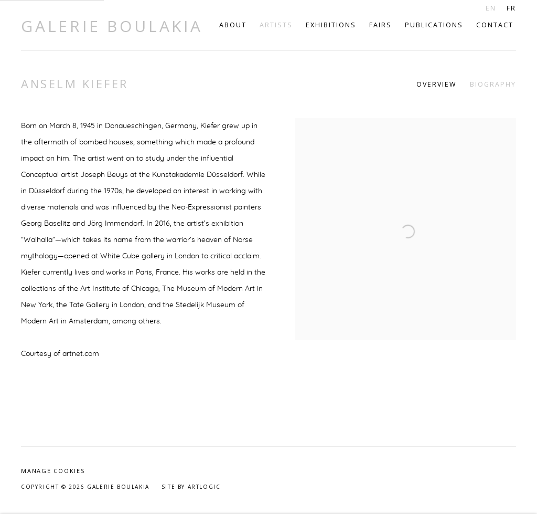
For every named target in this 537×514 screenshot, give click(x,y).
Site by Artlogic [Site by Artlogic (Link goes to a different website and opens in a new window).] (191, 486)
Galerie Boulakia (112, 26)
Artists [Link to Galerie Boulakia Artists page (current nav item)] (276, 24)
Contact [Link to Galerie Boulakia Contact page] (494, 24)
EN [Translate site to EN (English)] (491, 8)
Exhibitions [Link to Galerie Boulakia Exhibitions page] (331, 24)
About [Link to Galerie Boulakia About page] (232, 24)
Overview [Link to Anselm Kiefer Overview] (436, 84)
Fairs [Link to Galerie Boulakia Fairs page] (380, 24)
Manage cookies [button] (53, 471)
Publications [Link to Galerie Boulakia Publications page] (434, 24)
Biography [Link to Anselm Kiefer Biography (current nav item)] (493, 84)
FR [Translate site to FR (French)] (511, 8)
